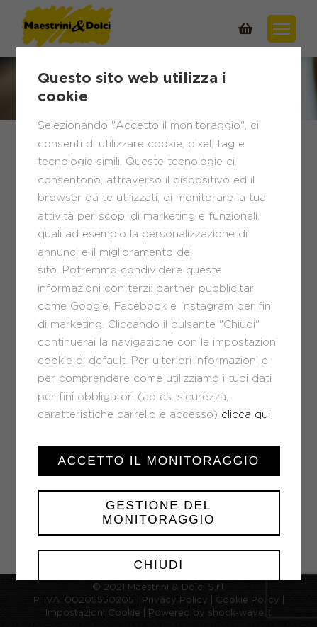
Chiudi (158, 565)
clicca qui (245, 414)
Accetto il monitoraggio (158, 460)
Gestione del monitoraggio (158, 512)
